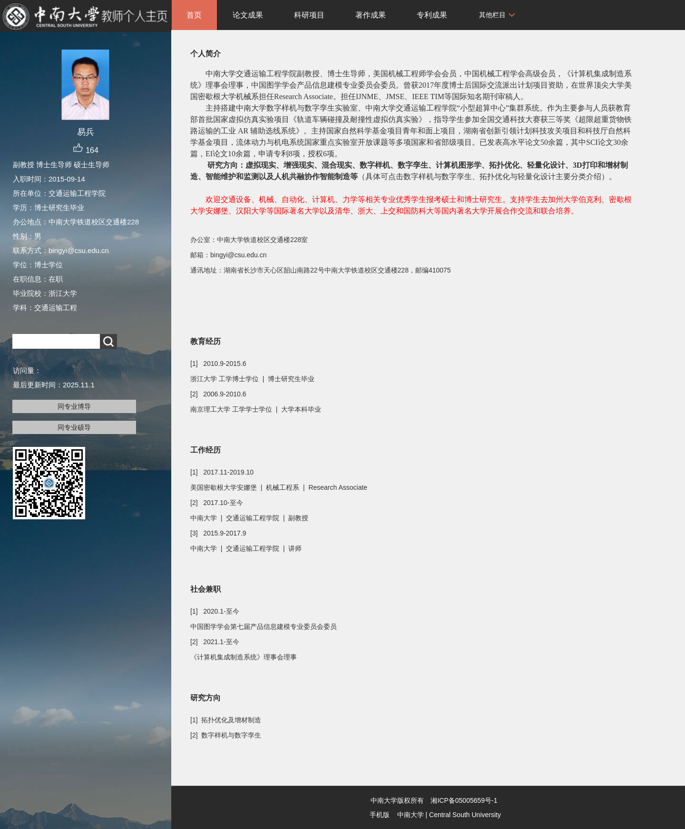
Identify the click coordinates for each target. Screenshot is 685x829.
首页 (194, 15)
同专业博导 (74, 406)
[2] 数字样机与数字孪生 (225, 735)
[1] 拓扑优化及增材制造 (225, 720)
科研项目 (309, 15)
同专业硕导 (74, 427)
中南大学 (410, 815)
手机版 (380, 815)
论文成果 (248, 15)
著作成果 (370, 15)
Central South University (465, 815)
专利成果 (432, 15)
